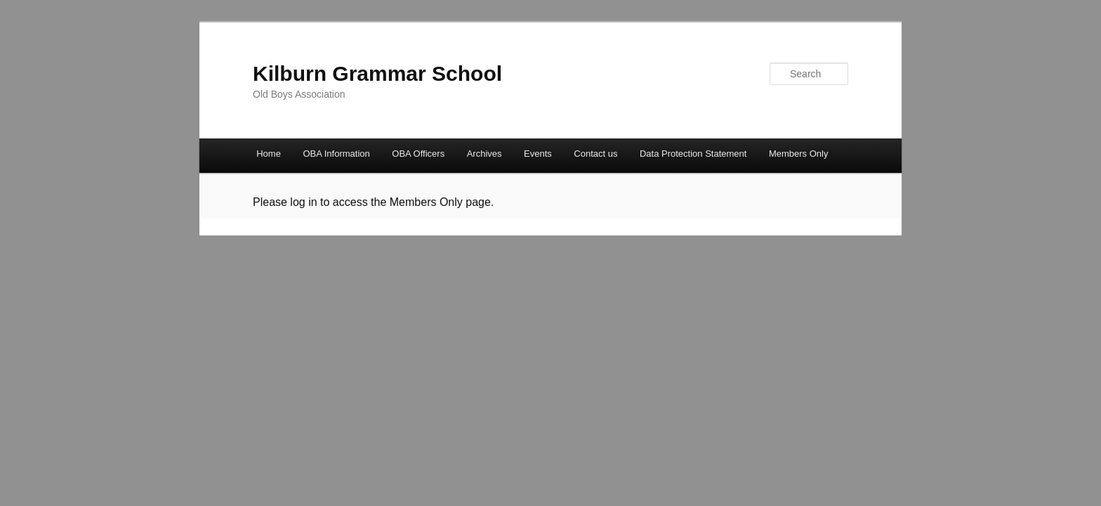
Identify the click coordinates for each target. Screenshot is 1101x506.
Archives (484, 153)
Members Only (799, 153)
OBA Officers (418, 153)
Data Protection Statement (693, 153)
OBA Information (336, 153)
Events (538, 153)
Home (268, 153)
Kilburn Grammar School (377, 73)
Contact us (595, 153)
